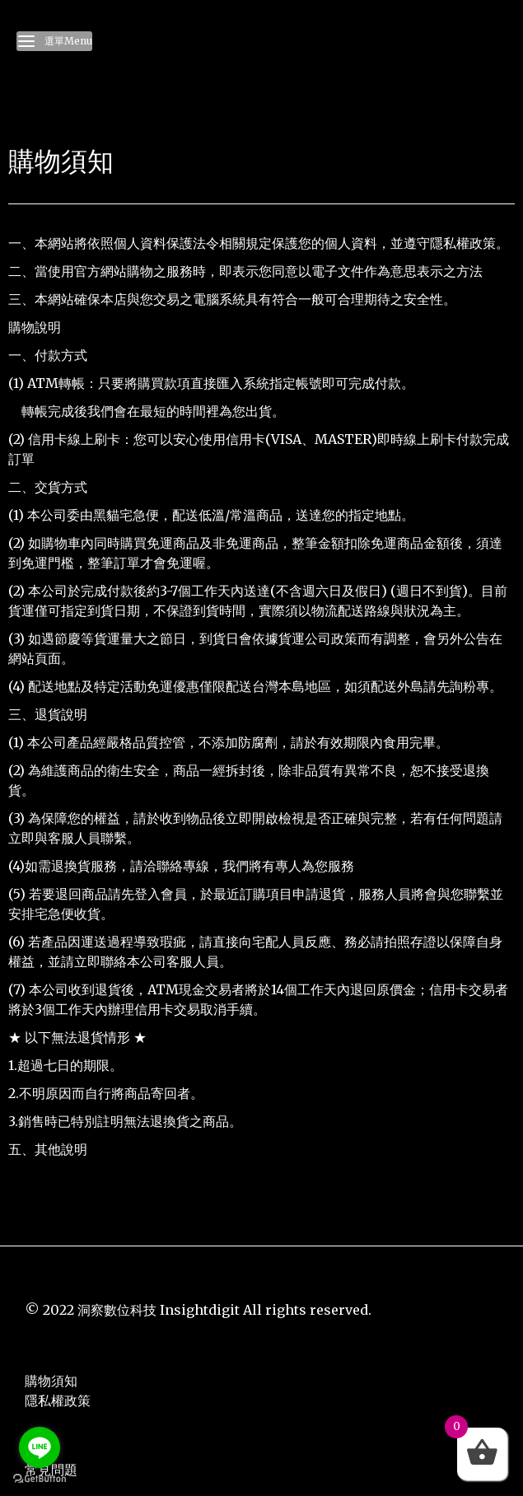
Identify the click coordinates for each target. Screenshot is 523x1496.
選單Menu (54, 41)
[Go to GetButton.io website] (39, 1479)
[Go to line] (39, 1447)
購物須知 (51, 1380)
